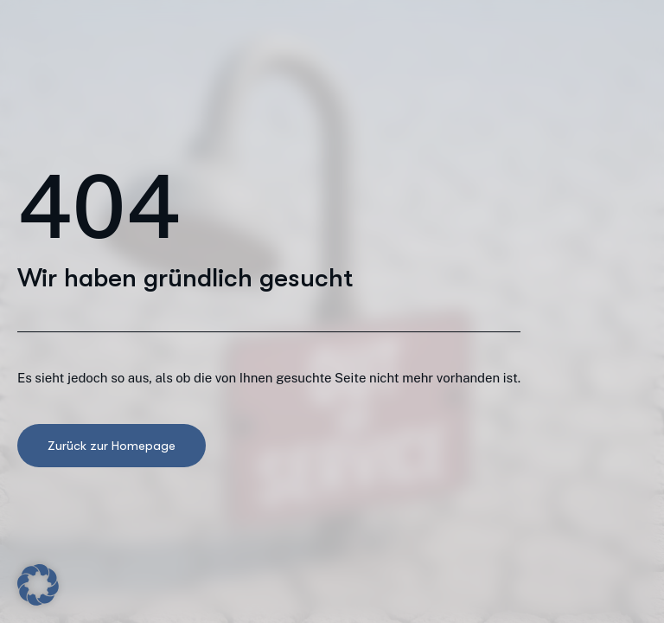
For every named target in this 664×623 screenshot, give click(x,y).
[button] (38, 585)
